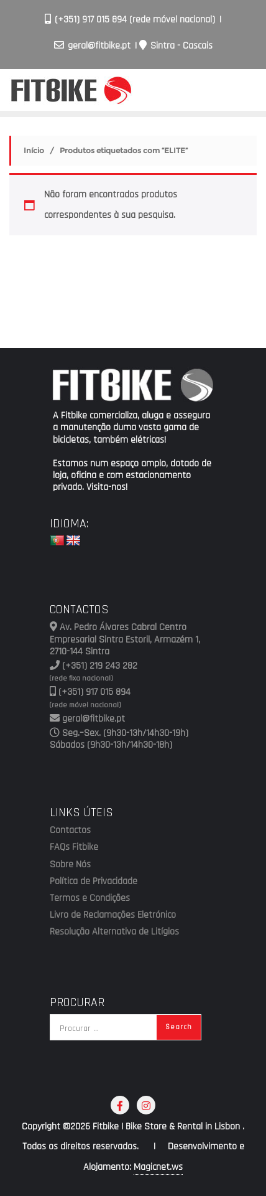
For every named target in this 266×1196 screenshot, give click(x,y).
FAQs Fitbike (74, 847)
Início (34, 150)
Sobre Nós (70, 865)
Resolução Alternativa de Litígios (114, 932)
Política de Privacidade (93, 881)
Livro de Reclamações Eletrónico (113, 915)
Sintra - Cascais (176, 45)
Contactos (70, 830)
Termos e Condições (90, 898)
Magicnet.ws (158, 1167)
